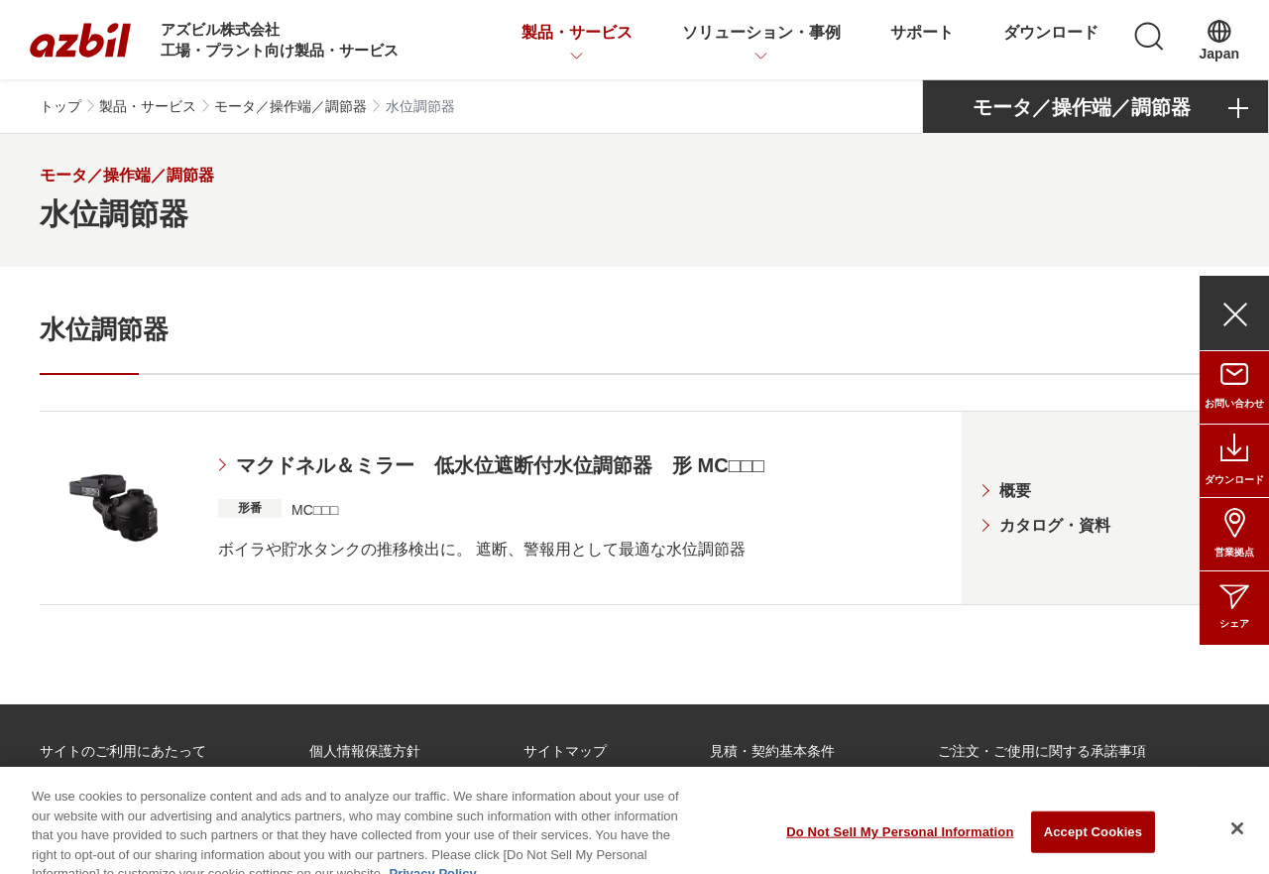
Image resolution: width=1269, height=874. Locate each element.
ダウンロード (1050, 32)
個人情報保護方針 (364, 751)
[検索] (1149, 37)
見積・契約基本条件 (772, 751)
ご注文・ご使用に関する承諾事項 (1042, 751)
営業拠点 (1234, 552)
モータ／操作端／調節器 (290, 106)
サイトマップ (565, 751)
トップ (60, 106)
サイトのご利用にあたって (123, 751)
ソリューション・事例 (761, 32)
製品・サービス (577, 32)
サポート (922, 32)
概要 (1015, 490)
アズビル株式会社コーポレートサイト (621, 792)
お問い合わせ (1234, 403)
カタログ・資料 (1054, 525)
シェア (1234, 623)
